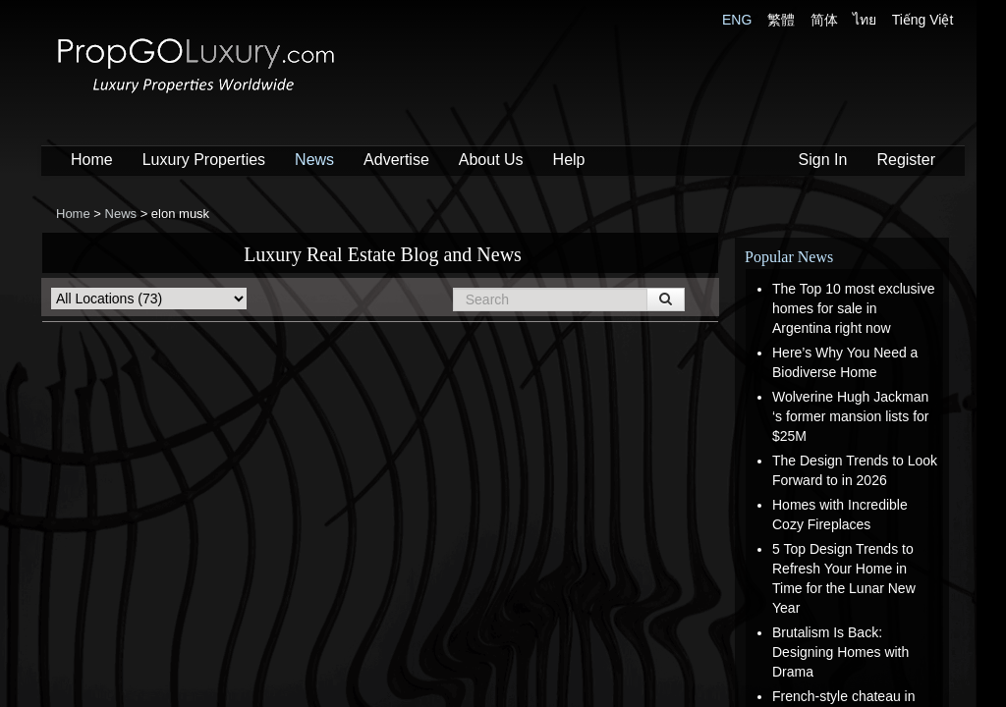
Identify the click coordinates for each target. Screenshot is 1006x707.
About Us (491, 159)
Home (92, 159)
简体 (824, 19)
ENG (737, 19)
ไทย (864, 19)
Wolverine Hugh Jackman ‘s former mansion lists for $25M (850, 416)
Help (569, 159)
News (314, 159)
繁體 (781, 19)
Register (905, 159)
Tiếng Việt (923, 19)
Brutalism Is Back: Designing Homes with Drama (840, 652)
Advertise (396, 159)
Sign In (823, 159)
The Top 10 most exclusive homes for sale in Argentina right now (853, 308)
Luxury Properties (203, 159)
